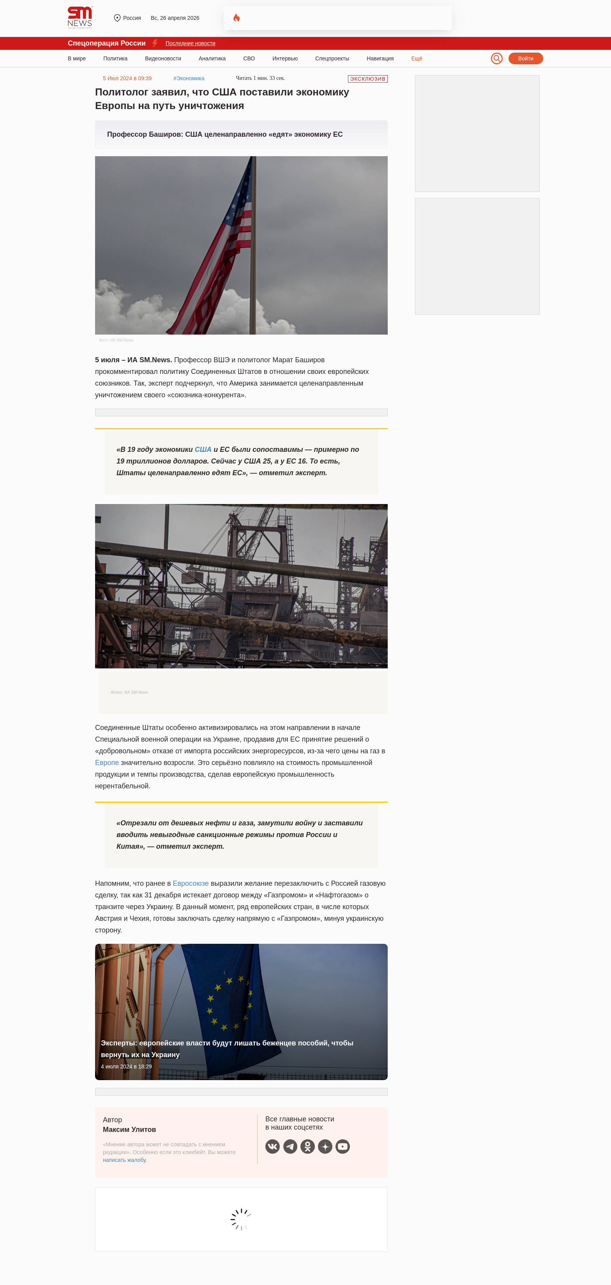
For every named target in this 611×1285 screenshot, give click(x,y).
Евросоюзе (191, 883)
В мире (77, 58)
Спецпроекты (332, 58)
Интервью (285, 58)
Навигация (380, 58)
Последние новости (190, 43)
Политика (115, 58)
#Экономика (188, 78)
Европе (107, 763)
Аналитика (212, 58)
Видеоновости (163, 58)
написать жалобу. (125, 1160)
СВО (249, 58)
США (203, 449)
